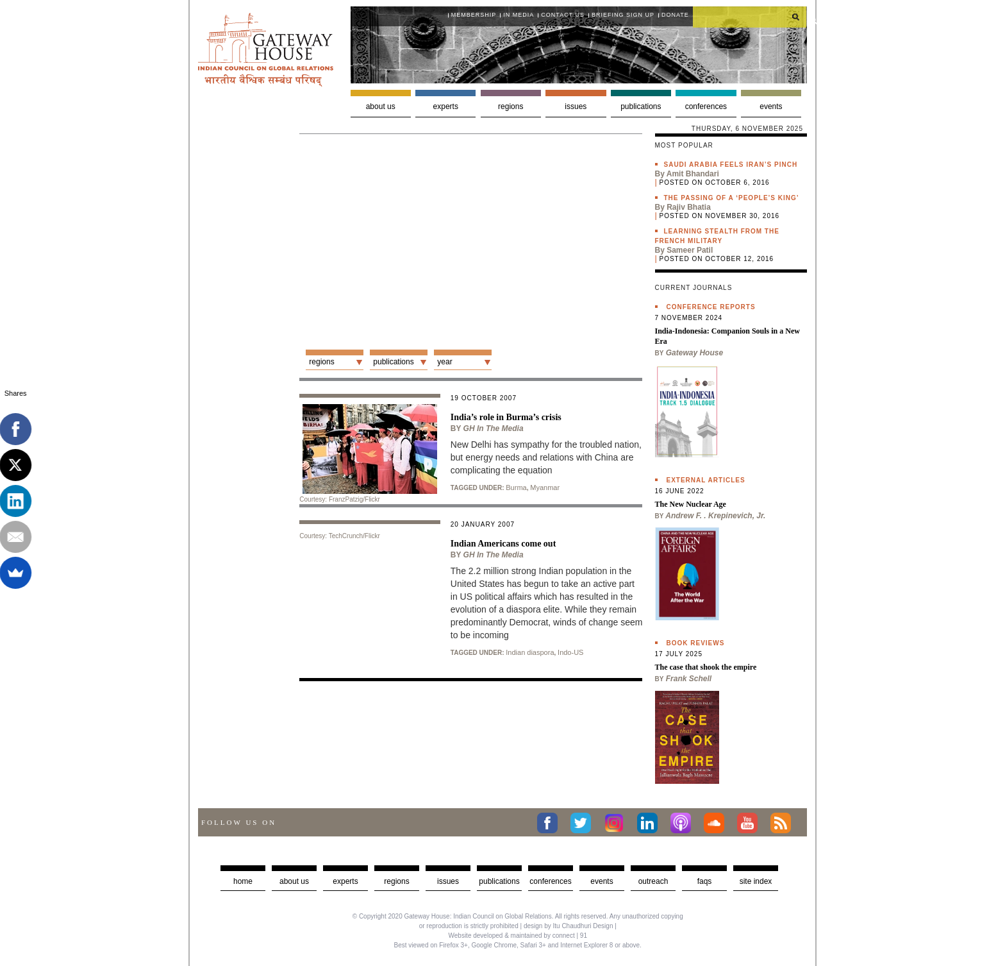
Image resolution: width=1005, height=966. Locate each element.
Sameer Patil (690, 250)
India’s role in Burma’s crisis (506, 417)
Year (444, 361)
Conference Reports (711, 306)
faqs (704, 881)
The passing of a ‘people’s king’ (731, 197)
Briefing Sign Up (623, 15)
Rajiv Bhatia (689, 207)
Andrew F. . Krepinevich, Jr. (715, 515)
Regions (510, 106)
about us (294, 881)
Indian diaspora (530, 652)
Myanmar (545, 487)
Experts (445, 106)
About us (380, 106)
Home (243, 881)
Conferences (706, 106)
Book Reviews (696, 643)
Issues (575, 106)
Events (771, 106)
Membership (474, 15)
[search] (750, 16)
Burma (516, 487)
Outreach (653, 881)
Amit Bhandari (693, 173)
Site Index (756, 881)
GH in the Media (493, 428)
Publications (640, 106)
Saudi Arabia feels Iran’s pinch (731, 164)
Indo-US (570, 652)
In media (518, 15)
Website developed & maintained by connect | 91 (518, 935)
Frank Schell (688, 678)
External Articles (706, 480)
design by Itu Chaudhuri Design (568, 925)
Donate (675, 15)
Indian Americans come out (503, 543)
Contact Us (563, 15)
